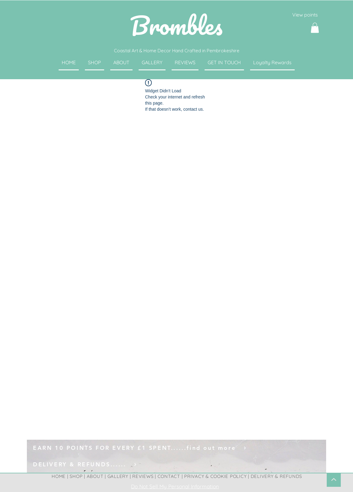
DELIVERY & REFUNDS (276, 476)
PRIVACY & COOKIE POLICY (215, 476)
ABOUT (95, 476)
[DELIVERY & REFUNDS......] (176, 464)
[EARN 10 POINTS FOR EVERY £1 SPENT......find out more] (176, 448)
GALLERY (117, 476)
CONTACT (169, 476)
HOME (59, 476)
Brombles (176, 25)
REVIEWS (142, 476)
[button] (315, 28)
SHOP (76, 476)
